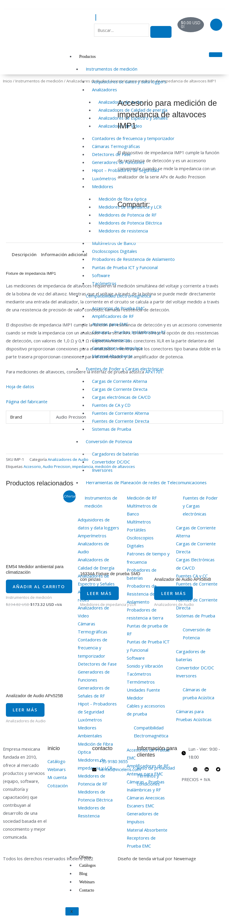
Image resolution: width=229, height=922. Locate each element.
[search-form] (121, 30)
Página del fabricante (26, 401)
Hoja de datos (20, 386)
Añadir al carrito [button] (31, 591)
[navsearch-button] (95, 17)
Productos (87, 56)
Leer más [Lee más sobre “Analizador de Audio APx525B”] (29, 721)
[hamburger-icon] (215, 54)
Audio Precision (56, 466)
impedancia (82, 466)
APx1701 (153, 372)
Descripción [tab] (24, 254)
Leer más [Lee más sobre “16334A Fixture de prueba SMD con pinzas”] (103, 601)
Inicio (7, 81)
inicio (53, 761)
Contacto (86, 890)
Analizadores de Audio (86, 81)
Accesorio (32, 466)
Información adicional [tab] (64, 254)
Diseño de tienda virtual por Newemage (157, 871)
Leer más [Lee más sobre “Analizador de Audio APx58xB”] (177, 601)
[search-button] (161, 32)
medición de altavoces (115, 466)
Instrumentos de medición (111, 69)
